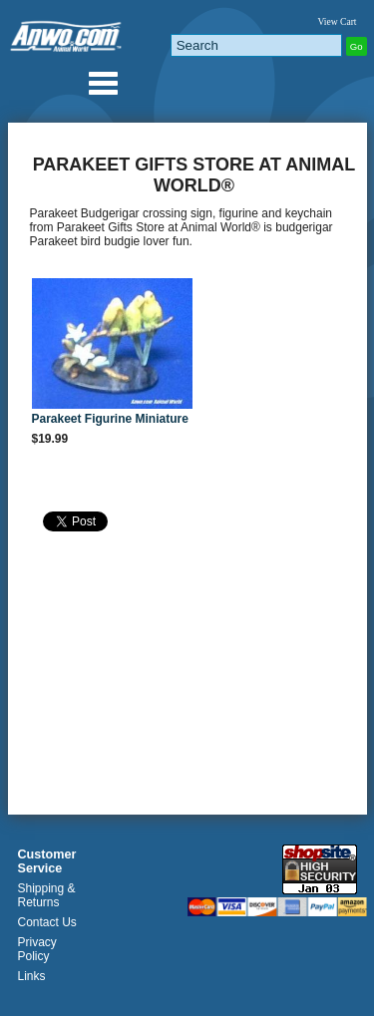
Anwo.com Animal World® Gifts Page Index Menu (103, 83)
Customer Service (47, 861)
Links (32, 976)
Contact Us (47, 922)
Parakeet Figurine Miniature (110, 419)
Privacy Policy (37, 949)
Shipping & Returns (47, 895)
